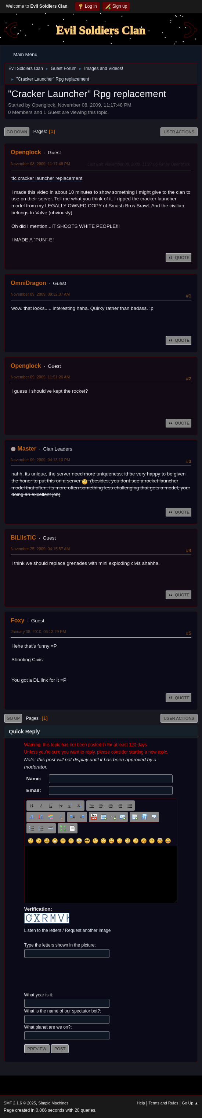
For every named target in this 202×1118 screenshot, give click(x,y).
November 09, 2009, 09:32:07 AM (40, 294)
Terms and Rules (163, 1103)
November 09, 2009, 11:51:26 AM (40, 377)
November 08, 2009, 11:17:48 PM (40, 164)
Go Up (13, 718)
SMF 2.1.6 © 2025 (20, 1103)
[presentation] (80, 975)
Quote (178, 257)
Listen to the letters (42, 930)
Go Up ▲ (190, 1103)
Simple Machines (53, 1103)
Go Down (17, 132)
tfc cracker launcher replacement (46, 178)
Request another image (88, 930)
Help (141, 1103)
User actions (179, 132)
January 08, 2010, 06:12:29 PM (38, 631)
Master (26, 448)
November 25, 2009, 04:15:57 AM (40, 549)
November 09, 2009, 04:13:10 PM (40, 460)
